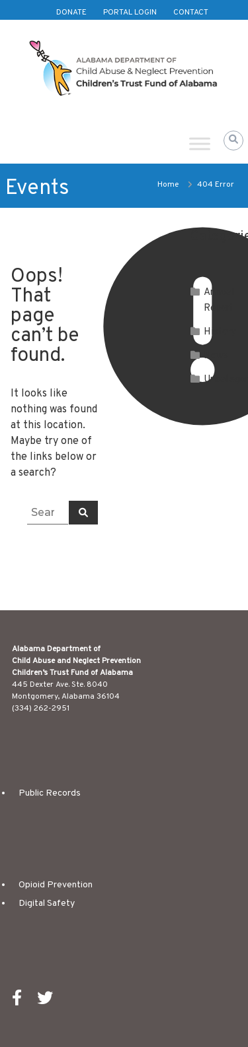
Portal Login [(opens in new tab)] (130, 12)
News (216, 356)
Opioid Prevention (56, 885)
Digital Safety (47, 903)
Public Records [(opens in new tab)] (50, 793)
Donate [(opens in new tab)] (71, 12)
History (220, 332)
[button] (233, 140)
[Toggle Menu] (199, 143)
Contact (190, 12)
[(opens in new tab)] (23, 1001)
